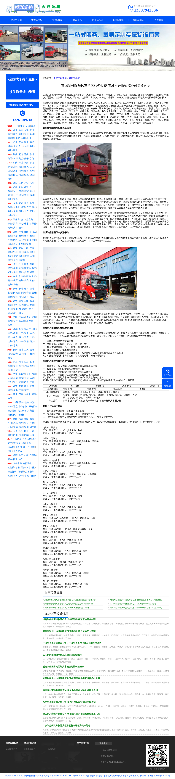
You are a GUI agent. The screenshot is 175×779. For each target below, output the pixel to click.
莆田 (10, 159)
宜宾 (26, 338)
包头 (27, 403)
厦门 (21, 155)
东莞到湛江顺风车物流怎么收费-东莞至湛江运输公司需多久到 (70, 600)
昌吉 (23, 468)
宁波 (21, 142)
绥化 (10, 451)
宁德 (32, 159)
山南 (26, 455)
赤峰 (10, 407)
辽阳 (10, 427)
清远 (10, 175)
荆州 (32, 252)
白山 (15, 435)
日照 (15, 195)
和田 (15, 476)
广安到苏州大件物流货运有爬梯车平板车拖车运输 (66, 726)
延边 (32, 435)
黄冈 (10, 256)
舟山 (21, 146)
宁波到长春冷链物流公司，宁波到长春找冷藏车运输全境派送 (72, 643)
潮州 (32, 171)
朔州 (15, 366)
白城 (26, 435)
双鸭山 (16, 443)
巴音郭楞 (12, 472)
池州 (10, 216)
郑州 (15, 232)
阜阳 (15, 212)
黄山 (34, 207)
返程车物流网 (60, 78)
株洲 (21, 264)
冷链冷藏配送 (12, 743)
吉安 (26, 281)
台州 (26, 146)
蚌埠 (26, 203)
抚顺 (32, 419)
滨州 (10, 199)
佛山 (32, 163)
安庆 (28, 207)
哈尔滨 (18, 439)
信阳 (10, 244)
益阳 (34, 268)
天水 (10, 378)
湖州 (26, 142)
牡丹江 (26, 447)
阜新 (32, 423)
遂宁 (26, 333)
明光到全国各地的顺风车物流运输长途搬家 (63, 667)
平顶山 (33, 232)
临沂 (21, 195)
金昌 (28, 374)
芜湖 (21, 203)
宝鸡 (26, 350)
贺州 (15, 297)
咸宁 (15, 256)
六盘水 (22, 317)
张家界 (27, 268)
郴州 (10, 272)
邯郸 (10, 224)
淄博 (26, 187)
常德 (21, 268)
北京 (22, 126)
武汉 (15, 248)
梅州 (10, 179)
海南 (10, 390)
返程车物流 (118, 20)
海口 (15, 183)
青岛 (21, 187)
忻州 (32, 366)
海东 (21, 386)
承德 (34, 224)
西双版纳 (23, 309)
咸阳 (32, 350)
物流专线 (77, 20)
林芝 (21, 460)
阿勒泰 (33, 476)
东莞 (26, 163)
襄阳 (10, 252)
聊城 (32, 195)
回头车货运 (97, 20)
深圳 (21, 163)
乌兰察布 (22, 411)
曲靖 (21, 301)
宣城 (15, 216)
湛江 (10, 171)
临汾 (10, 370)
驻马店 (22, 244)
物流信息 (52, 750)
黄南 (32, 386)
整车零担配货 (29, 750)
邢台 (15, 224)
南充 (15, 338)
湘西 (32, 272)
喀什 (10, 476)
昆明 (15, 301)
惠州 (15, 167)
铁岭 (21, 427)
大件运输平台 (83, 743)
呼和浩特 (19, 403)
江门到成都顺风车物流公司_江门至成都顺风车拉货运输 (133, 604)
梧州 (32, 289)
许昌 (10, 240)
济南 (15, 187)
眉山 (21, 338)
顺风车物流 (138, 20)
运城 (26, 366)
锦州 (21, 423)
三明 (15, 159)
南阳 (28, 240)
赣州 (21, 281)
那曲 (10, 460)
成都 (15, 329)
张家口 (27, 224)
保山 (32, 301)
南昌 (15, 277)
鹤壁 (15, 236)
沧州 (10, 228)
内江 (32, 333)
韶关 (26, 167)
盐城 (32, 134)
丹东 (15, 423)
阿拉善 (21, 415)
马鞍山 (11, 207)
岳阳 (15, 268)
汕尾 (26, 175)
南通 (15, 134)
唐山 (23, 220)
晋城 (10, 366)
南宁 (15, 289)
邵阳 (10, 268)
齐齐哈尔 (26, 439)
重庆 (33, 126)
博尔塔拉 (30, 468)
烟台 (15, 191)
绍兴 (10, 146)
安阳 (10, 236)
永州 (15, 272)
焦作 (26, 236)
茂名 (15, 171)
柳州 (21, 289)
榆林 (26, 354)
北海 (10, 293)
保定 (21, 224)
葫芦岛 (33, 427)
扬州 (26, 134)
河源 (21, 175)
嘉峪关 (22, 374)
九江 (34, 277)
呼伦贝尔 (33, 407)
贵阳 (15, 317)
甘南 (32, 382)
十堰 (26, 248)
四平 (26, 431)
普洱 (15, 305)
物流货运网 (16, 20)
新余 (10, 281)
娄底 (26, 272)
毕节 (10, 321)
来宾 (26, 297)
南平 (26, 159)
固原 (34, 394)
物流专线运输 (30, 743)
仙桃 (32, 256)
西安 (15, 350)
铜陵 (23, 207)
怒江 (15, 313)
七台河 (18, 447)
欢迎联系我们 (12, 750)
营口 (26, 423)
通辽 (15, 407)
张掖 (21, 378)
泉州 (32, 155)
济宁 (26, 191)
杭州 (15, 142)
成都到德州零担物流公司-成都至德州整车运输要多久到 (69, 620)
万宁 (26, 183)
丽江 (26, 305)
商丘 (34, 240)
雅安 (15, 342)
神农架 (22, 260)
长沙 (15, 264)
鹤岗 (10, 443)
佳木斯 (11, 447)
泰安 (32, 191)
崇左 (32, 297)
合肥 (15, 203)
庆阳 (10, 382)
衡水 (21, 228)
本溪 (10, 423)
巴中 (21, 342)
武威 (15, 378)
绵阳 (15, 333)
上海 (17, 126)
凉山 (15, 346)
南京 (21, 130)
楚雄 (32, 305)
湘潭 (26, 264)
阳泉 (26, 362)
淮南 (32, 203)
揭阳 (21, 171)
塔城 (26, 476)
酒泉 (32, 378)
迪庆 (21, 313)
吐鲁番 (11, 468)
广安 (32, 338)
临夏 (26, 382)
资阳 (26, 342)
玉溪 (26, 301)
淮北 (17, 207)
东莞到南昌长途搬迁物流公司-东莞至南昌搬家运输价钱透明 (71, 678)
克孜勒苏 (29, 472)
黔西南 (22, 321)
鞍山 (26, 419)
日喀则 (33, 455)
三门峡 (22, 240)
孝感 (26, 252)
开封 (21, 232)
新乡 (21, 236)
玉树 (21, 390)
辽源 (32, 431)
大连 (21, 419)
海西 (26, 390)
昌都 (21, 455)
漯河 (15, 240)
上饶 (15, 285)
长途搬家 (158, 20)
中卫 (10, 399)
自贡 (21, 329)
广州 (15, 163)
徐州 (28, 138)
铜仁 (15, 321)
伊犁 (21, 476)
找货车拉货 (36, 20)
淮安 (17, 138)
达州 (10, 342)
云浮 (26, 171)
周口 (15, 244)
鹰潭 (15, 281)
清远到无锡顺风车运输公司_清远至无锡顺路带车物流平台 (68, 604)
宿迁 (23, 138)
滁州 (10, 212)
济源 (28, 244)
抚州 (10, 285)
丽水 (15, 151)
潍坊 (21, 191)
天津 (28, 126)
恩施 (26, 256)
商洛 (10, 358)
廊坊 (15, 228)
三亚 (21, 183)
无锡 (26, 130)
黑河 (33, 447)
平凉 (26, 378)
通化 (10, 435)
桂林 (26, 289)
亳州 (32, 212)
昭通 (10, 305)
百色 (10, 297)
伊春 (28, 443)
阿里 (15, 460)
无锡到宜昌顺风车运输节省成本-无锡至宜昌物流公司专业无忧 (136, 600)
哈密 (17, 468)
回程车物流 (57, 20)
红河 (10, 309)
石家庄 (16, 220)
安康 (32, 354)
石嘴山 (22, 394)
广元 (21, 333)
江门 (32, 167)
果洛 (15, 390)
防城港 (16, 293)
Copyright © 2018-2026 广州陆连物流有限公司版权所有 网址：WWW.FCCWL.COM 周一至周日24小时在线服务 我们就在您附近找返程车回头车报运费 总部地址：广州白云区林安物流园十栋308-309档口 (87, 776)
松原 (21, 435)
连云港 (11, 138)
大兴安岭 (17, 451)
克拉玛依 (27, 464)
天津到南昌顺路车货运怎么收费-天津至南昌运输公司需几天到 (136, 608)
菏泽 (15, 199)
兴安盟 (30, 411)
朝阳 (26, 427)
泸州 (34, 329)
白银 (34, 374)
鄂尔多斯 (23, 407)
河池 (21, 297)
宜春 (32, 281)
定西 (15, 382)
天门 (15, 260)
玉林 (34, 293)
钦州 (23, 293)
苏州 (15, 130)
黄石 (21, 248)
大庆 (23, 443)
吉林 (21, 431)
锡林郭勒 (12, 415)
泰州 (21, 134)
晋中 (21, 366)
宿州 (21, 212)
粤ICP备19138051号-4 (117, 762)
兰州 (15, 374)
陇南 (21, 382)
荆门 (21, 252)
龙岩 (21, 159)
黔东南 (29, 321)
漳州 (26, 155)
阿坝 (32, 342)
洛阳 (26, 232)
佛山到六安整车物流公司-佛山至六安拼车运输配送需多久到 (71, 714)
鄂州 (15, 252)
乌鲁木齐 (17, 464)
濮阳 (32, 236)
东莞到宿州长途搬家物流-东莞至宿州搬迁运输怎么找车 (69, 631)
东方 (32, 183)
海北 (26, 386)
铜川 (21, 350)
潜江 (10, 260)
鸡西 (34, 439)
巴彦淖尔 (12, 411)
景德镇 (22, 277)
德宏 (10, 313)
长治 (32, 362)
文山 (15, 309)
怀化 (21, 272)
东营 (10, 191)
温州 (10, 151)
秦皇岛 (29, 220)
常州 (32, 130)
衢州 (32, 146)
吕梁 (15, 370)
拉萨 (15, 455)
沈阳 (15, 419)
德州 (26, 195)
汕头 (21, 167)
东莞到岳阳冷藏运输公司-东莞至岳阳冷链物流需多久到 (69, 702)
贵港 (28, 293)
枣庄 (32, 187)
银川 (15, 394)
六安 (26, 212)
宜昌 (32, 248)
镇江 (10, 134)
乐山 (10, 338)
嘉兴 (32, 142)
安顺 (34, 317)
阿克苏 (21, 472)
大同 (21, 362)
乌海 (32, 403)
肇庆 (32, 175)
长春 (15, 431)
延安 (15, 354)
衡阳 (32, 264)
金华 (15, 146)
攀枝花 (27, 329)
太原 (15, 362)
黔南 (10, 325)
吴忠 (28, 394)
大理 (31, 309)
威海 (10, 195)
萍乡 (28, 277)
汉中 (21, 354)
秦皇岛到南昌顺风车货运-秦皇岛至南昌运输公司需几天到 (70, 690)
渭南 (10, 354)
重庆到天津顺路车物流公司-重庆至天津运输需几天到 (66, 608)
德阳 (10, 333)
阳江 (15, 175)
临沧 (21, 305)
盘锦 (15, 427)
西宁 (15, 386)
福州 (15, 155)
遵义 (28, 317)
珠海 (10, 167)
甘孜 (10, 346)
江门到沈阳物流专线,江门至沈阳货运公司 (62, 655)
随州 (21, 256)
